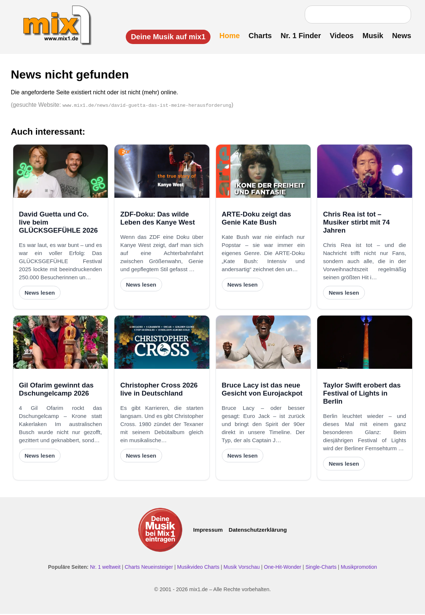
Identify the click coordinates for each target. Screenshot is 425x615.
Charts (258, 36)
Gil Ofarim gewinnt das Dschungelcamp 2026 (56, 390)
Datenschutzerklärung (257, 531)
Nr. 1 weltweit (105, 568)
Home (228, 36)
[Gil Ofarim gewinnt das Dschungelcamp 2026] (60, 343)
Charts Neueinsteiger (149, 568)
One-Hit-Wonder (282, 568)
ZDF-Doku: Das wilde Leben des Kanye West (157, 219)
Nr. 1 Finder (299, 36)
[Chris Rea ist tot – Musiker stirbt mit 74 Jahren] (364, 172)
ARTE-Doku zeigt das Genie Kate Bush (256, 219)
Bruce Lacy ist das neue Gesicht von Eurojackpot (262, 390)
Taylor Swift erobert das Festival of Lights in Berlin (362, 394)
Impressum (208, 531)
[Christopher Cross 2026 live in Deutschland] (161, 343)
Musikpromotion (359, 568)
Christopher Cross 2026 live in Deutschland (159, 390)
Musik (371, 36)
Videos (340, 36)
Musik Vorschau (242, 568)
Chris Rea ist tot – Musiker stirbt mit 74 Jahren (356, 223)
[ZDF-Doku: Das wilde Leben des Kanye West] (161, 172)
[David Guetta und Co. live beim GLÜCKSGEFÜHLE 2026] (60, 172)
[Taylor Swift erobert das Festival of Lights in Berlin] (364, 343)
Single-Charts (321, 568)
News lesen (40, 294)
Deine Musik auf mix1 (166, 37)
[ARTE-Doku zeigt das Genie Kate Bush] (263, 172)
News (400, 36)
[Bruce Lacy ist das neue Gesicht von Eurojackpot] (263, 343)
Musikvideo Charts (198, 568)
